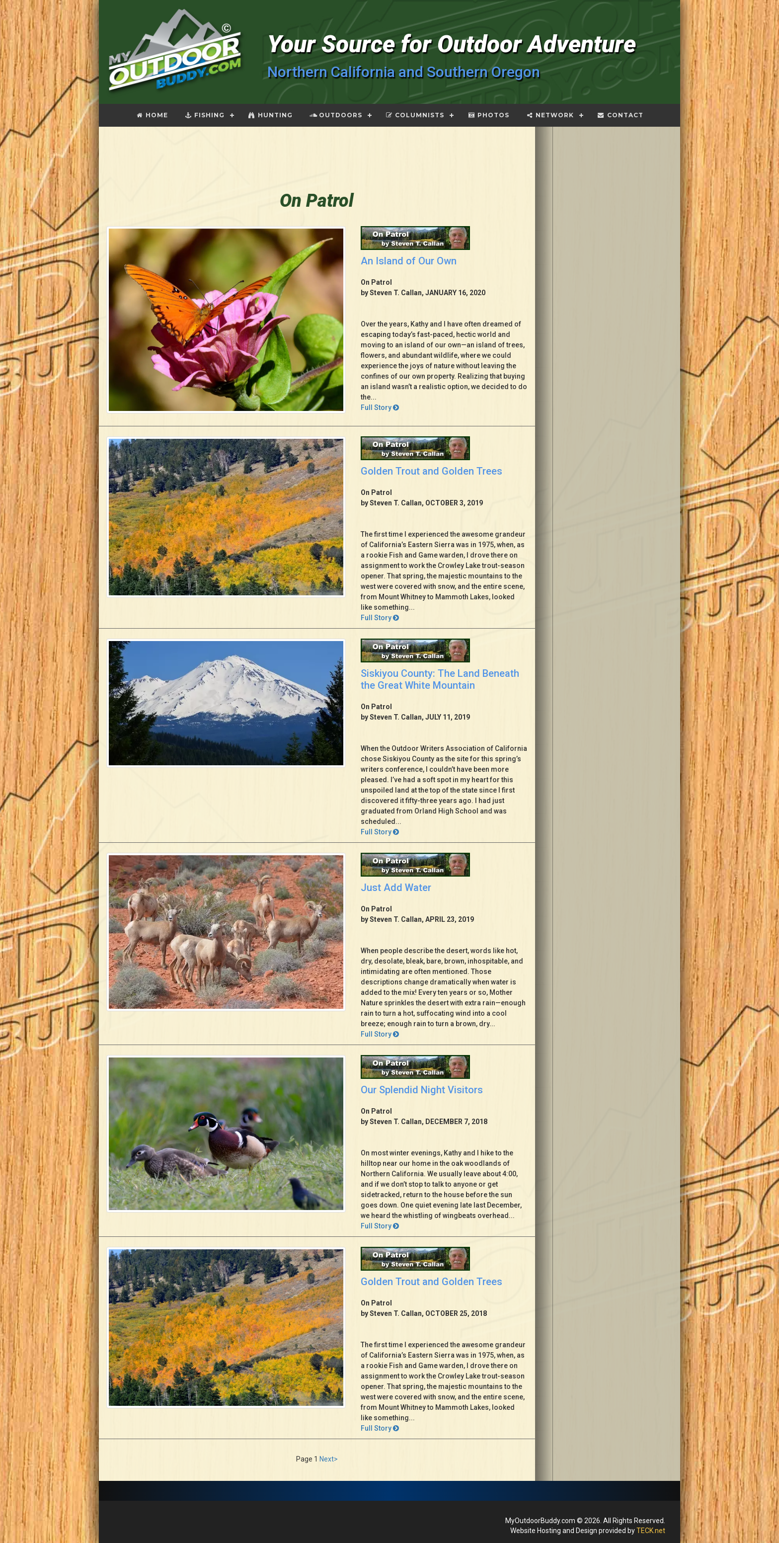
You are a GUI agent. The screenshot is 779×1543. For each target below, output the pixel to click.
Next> (328, 1459)
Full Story (380, 407)
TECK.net (650, 1531)
